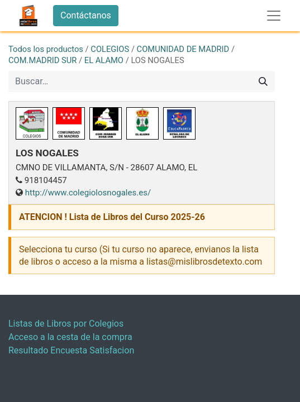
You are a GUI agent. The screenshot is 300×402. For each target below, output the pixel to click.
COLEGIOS (110, 49)
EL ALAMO (103, 60)
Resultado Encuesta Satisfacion (71, 350)
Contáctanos (85, 15)
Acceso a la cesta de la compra (70, 337)
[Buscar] (263, 81)
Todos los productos (45, 49)
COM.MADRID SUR (42, 60)
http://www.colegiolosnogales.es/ (88, 193)
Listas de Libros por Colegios (65, 323)
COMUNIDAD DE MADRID (183, 49)
